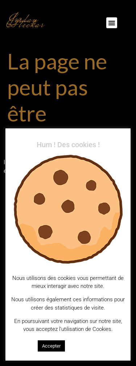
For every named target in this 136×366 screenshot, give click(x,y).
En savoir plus (83, 345)
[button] (111, 22)
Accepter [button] (51, 346)
